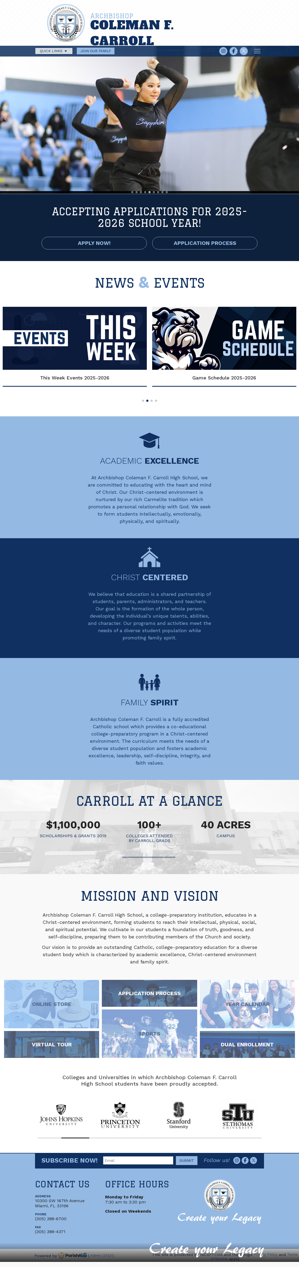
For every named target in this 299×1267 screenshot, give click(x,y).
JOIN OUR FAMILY (96, 51)
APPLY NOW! (94, 243)
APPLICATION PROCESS (205, 243)
